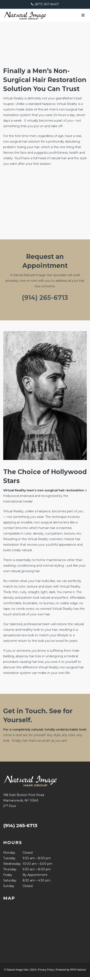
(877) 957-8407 (47, 4)
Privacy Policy (46, 969)
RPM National (78, 969)
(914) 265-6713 (45, 298)
